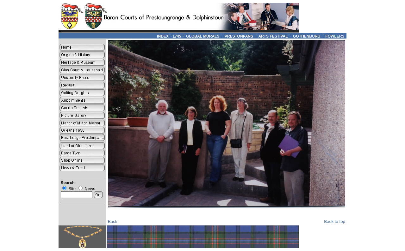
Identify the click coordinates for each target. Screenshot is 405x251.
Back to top (334, 221)
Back (112, 221)
